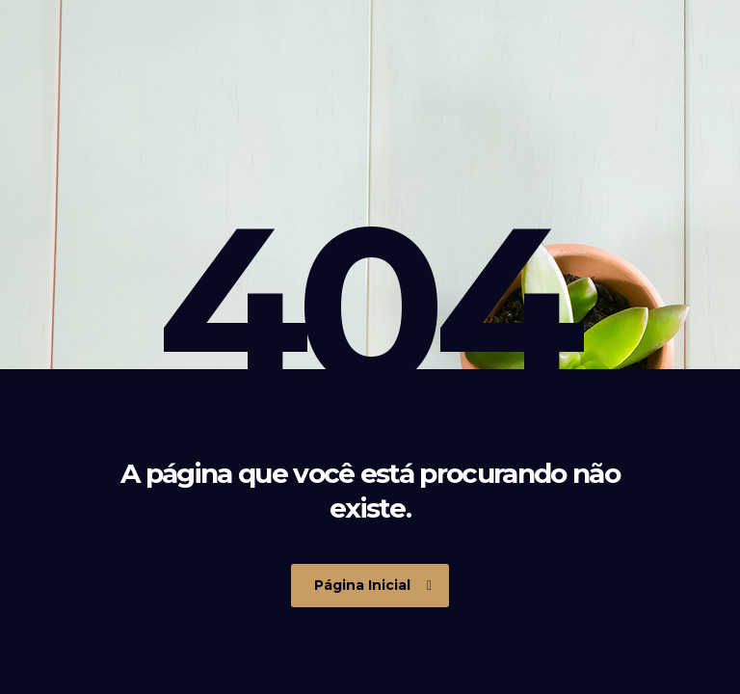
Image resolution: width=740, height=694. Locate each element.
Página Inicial (373, 585)
